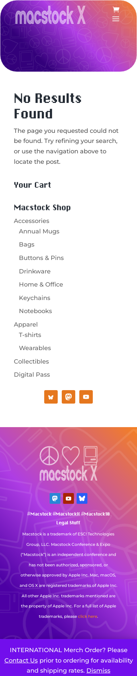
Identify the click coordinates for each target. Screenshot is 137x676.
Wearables (35, 348)
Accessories (31, 221)
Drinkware (35, 271)
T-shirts (30, 335)
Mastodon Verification (68, 626)
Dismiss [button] (98, 670)
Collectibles (31, 361)
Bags (26, 244)
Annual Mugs (39, 231)
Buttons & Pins (41, 258)
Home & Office (41, 284)
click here (87, 616)
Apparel (26, 324)
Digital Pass (32, 374)
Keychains (34, 298)
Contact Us (21, 660)
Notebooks (35, 311)
